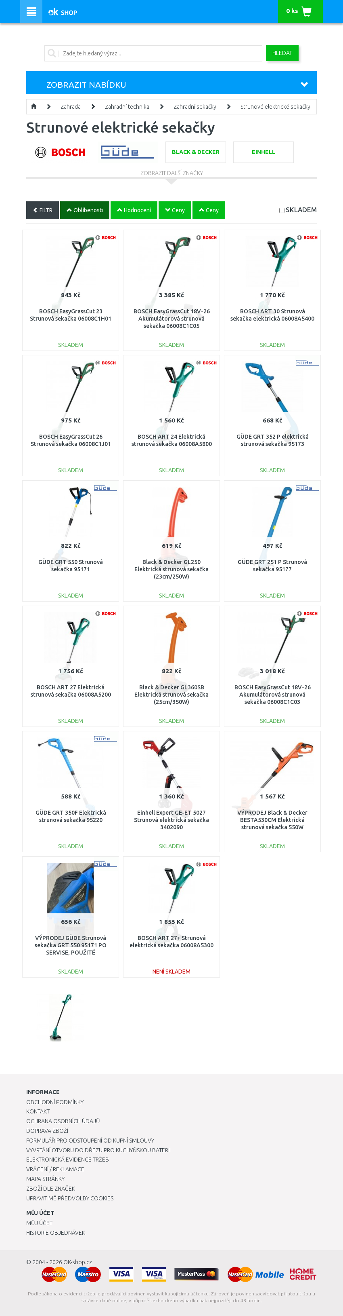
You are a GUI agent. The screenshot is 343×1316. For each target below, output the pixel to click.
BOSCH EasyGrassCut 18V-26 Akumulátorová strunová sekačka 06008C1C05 (172, 318)
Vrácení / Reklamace (55, 1169)
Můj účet (39, 1223)
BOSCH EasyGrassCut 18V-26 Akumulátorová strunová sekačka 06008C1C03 (272, 694)
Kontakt (38, 1111)
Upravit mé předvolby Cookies (69, 1198)
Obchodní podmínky (55, 1102)
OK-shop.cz (77, 1262)
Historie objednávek (55, 1232)
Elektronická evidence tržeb (67, 1159)
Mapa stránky (45, 1179)
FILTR (42, 210)
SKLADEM (301, 209)
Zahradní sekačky (195, 107)
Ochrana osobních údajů (63, 1121)
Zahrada (71, 107)
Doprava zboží (47, 1131)
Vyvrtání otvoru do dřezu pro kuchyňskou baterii (98, 1150)
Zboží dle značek (50, 1188)
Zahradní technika (127, 107)
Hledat (282, 53)
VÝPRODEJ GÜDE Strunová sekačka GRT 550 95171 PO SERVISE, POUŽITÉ (71, 945)
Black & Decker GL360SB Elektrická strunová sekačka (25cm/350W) (171, 694)
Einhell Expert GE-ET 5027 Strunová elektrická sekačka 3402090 (171, 819)
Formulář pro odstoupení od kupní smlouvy (90, 1140)
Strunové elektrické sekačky (275, 107)
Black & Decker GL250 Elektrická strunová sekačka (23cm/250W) (171, 569)
